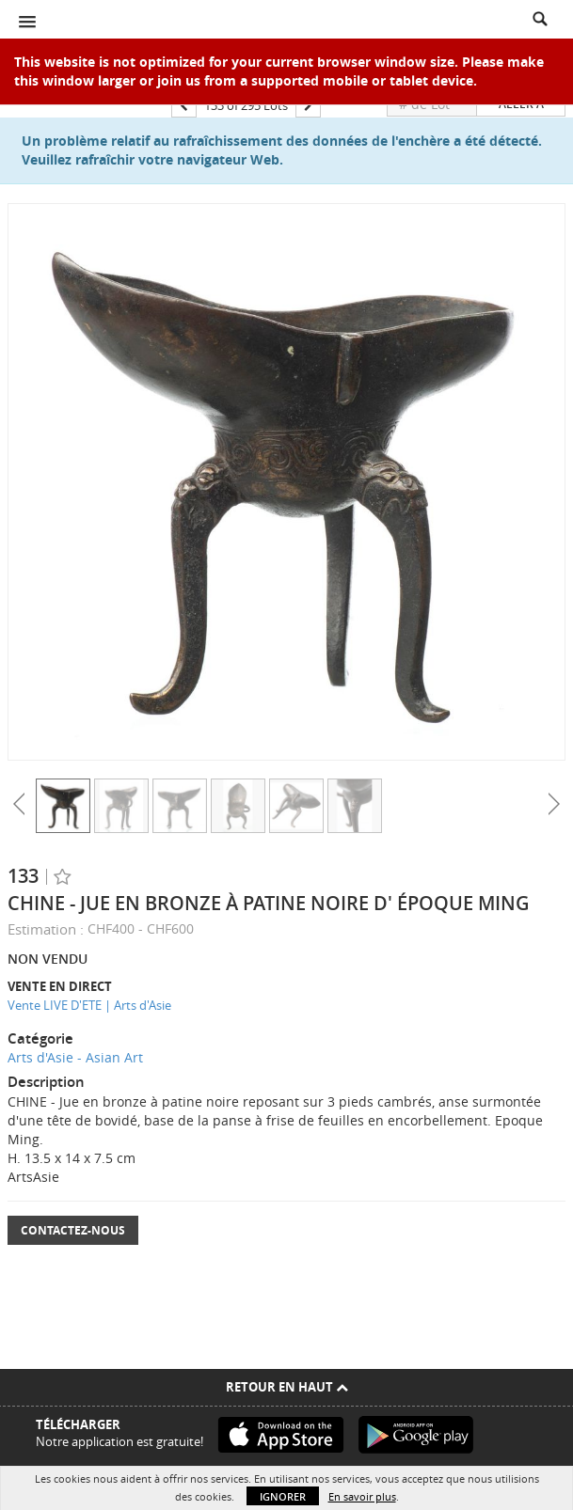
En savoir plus (362, 1496)
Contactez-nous (73, 1230)
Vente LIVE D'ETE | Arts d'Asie (89, 1005)
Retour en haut (287, 1386)
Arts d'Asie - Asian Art (75, 1057)
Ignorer (283, 1496)
